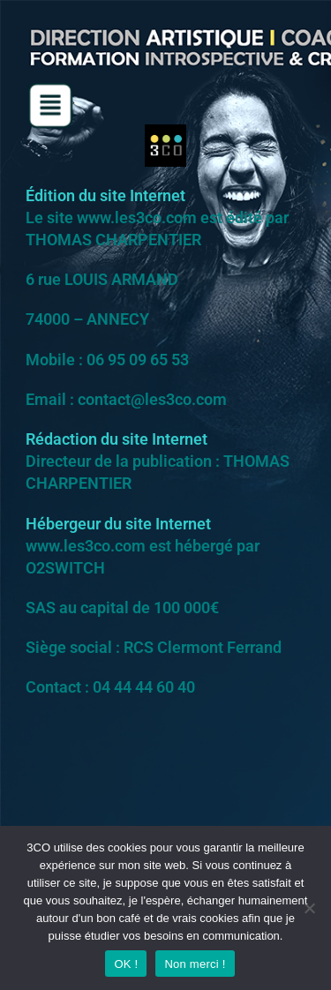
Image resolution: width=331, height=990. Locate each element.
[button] (50, 106)
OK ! (126, 964)
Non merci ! (194, 964)
